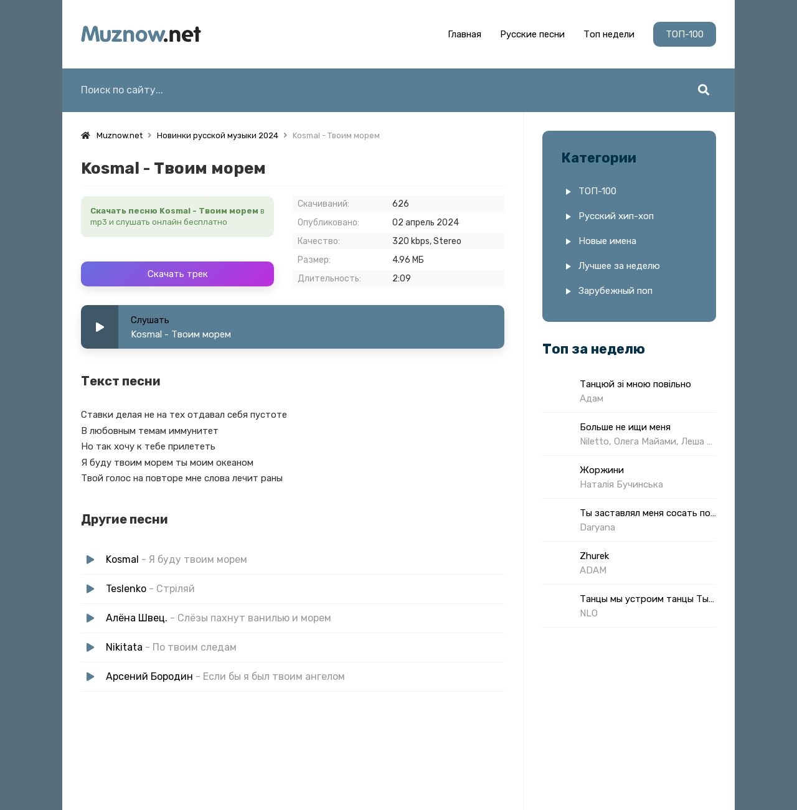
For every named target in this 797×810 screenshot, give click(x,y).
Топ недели (608, 34)
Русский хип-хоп (616, 216)
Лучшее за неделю (619, 265)
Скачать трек (178, 274)
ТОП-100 (685, 34)
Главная (464, 34)
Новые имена (607, 241)
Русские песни (532, 34)
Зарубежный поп (615, 290)
